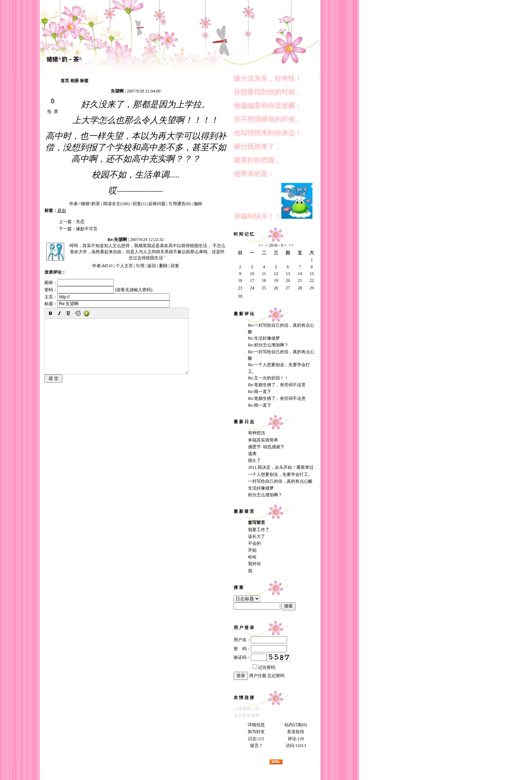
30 (240, 296)
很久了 (254, 460)
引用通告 (179, 203)
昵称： (79, 282)
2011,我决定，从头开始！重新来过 (281, 467)
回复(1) (139, 203)
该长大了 (256, 536)
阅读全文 (116, 203)
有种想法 (256, 432)
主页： (107, 296)
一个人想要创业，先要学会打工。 (280, 474)
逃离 (252, 453)
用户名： (260, 639)
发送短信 (295, 731)
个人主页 (124, 265)
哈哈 (252, 556)
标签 (84, 80)
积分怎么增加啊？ (265, 494)
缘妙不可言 (86, 228)
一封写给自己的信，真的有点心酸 (280, 481)
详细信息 (256, 724)
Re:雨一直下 (259, 391)
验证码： (250, 657)
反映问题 (157, 203)
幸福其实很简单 (263, 440)
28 (300, 287)
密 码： (260, 648)
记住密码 (263, 667)
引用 (140, 265)
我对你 (254, 563)
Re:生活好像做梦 (264, 338)
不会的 (254, 543)
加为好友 (256, 731)
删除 (163, 265)
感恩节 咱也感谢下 (266, 446)
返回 (151, 265)
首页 (65, 80)
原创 (61, 210)
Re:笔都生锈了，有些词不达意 (277, 384)
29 (312, 287)
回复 (175, 265)
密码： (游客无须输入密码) (98, 289)
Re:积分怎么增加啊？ (268, 345)
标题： (107, 303)
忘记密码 (276, 675)
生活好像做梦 (261, 488)
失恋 (80, 221)
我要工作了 (258, 529)
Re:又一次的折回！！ (268, 377)
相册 (74, 80)
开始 (252, 550)
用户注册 (257, 675)
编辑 (198, 203)
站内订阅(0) (296, 724)
